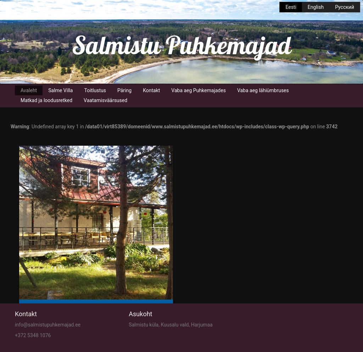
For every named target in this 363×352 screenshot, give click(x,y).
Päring (124, 90)
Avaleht (29, 90)
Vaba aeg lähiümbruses (263, 90)
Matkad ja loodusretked (46, 100)
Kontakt (151, 90)
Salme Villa (60, 90)
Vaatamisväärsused (105, 100)
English (316, 7)
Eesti (290, 7)
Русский (344, 7)
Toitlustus (95, 90)
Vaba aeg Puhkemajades (198, 90)
